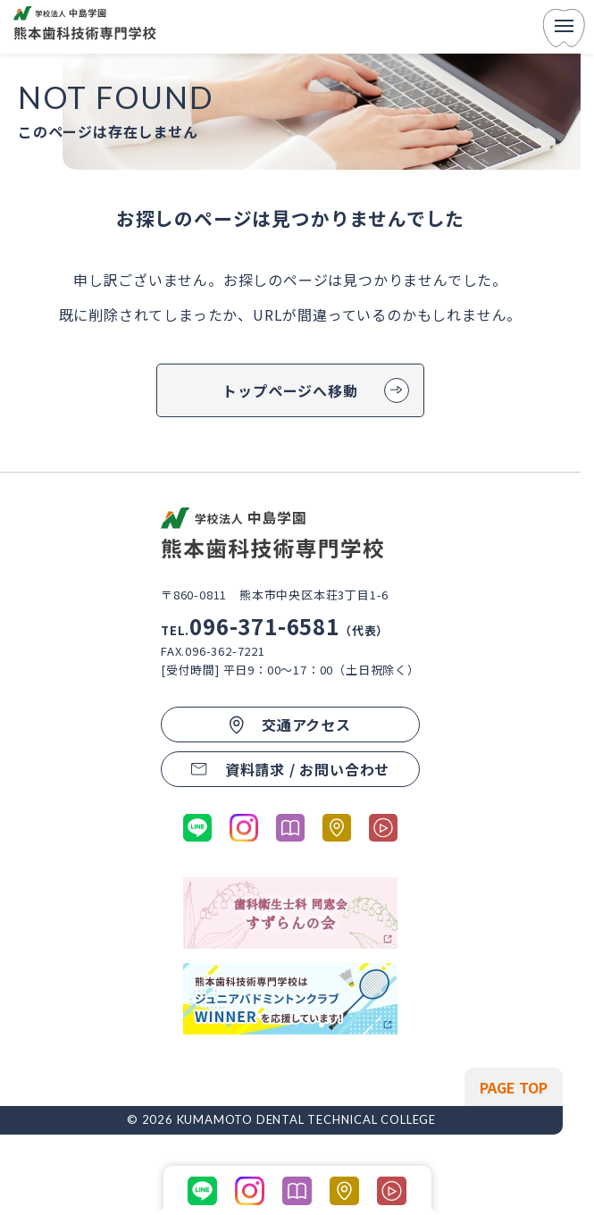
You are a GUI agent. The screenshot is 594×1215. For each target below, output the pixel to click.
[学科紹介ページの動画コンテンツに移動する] (383, 828)
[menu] (564, 27)
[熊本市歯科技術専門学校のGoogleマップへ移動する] (336, 828)
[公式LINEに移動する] (197, 828)
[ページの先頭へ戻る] (513, 1087)
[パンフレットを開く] (290, 828)
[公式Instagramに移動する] (244, 828)
